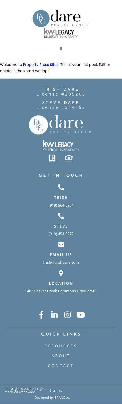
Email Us (61, 254)
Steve (61, 226)
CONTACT (61, 365)
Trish (61, 197)
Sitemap (56, 390)
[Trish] (61, 187)
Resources (61, 345)
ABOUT (61, 355)
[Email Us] (61, 244)
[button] (61, 48)
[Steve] (61, 216)
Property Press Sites (40, 64)
